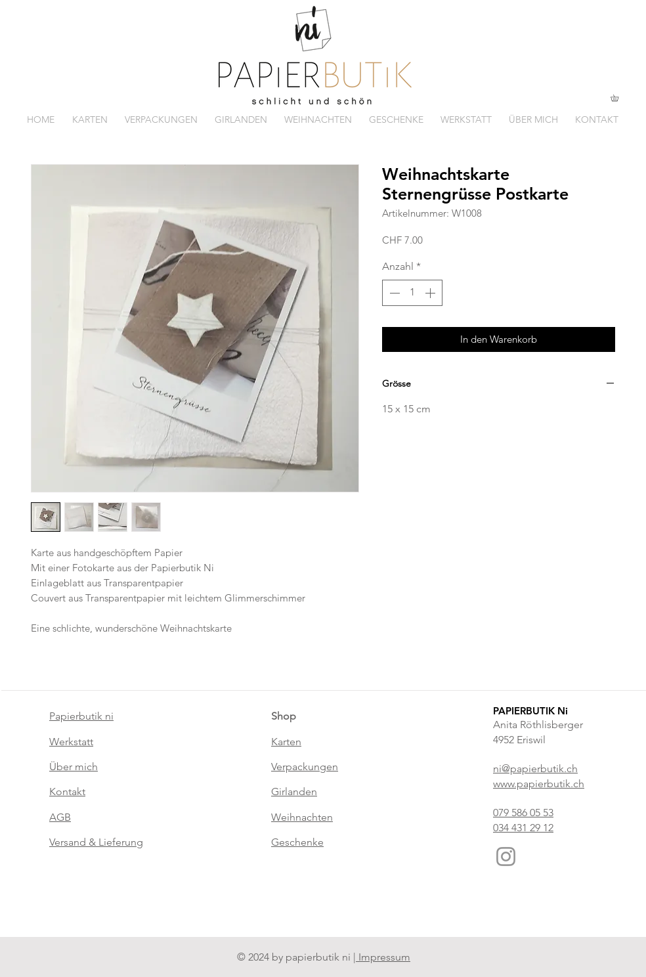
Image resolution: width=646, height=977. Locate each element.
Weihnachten (302, 817)
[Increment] (431, 292)
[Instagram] (506, 856)
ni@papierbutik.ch (535, 768)
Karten (286, 741)
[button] (618, 98)
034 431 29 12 (523, 827)
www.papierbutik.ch (538, 783)
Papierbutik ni (81, 716)
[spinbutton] (412, 292)
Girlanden (294, 791)
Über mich (73, 766)
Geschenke (297, 842)
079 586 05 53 (523, 812)
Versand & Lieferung (96, 842)
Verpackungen (304, 766)
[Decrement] (393, 292)
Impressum (383, 957)
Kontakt (67, 791)
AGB (60, 817)
